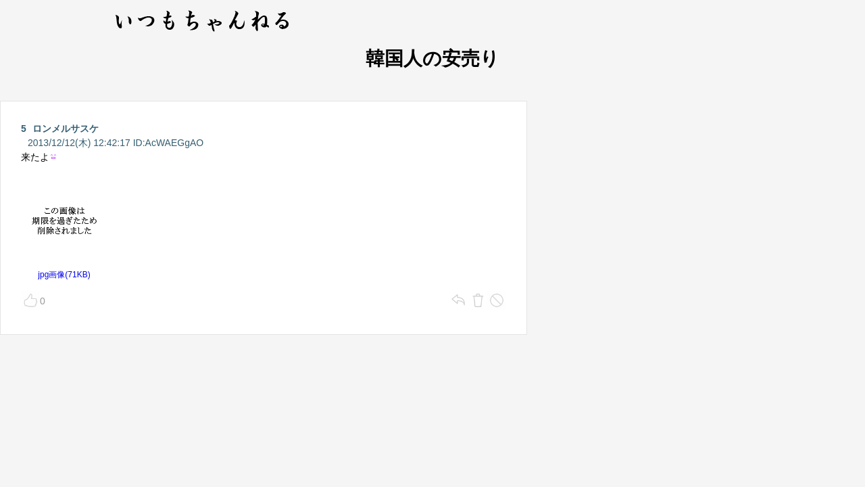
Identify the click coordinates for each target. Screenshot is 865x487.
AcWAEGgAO (174, 142)
